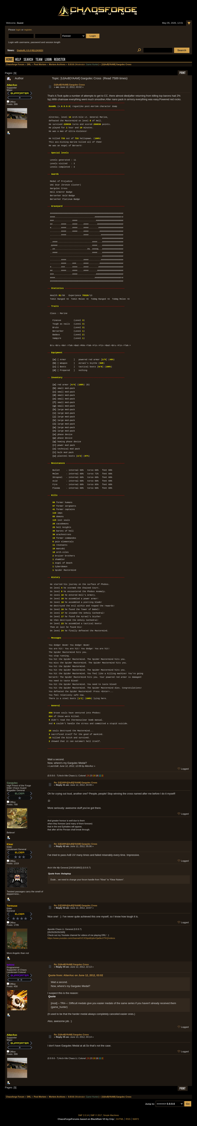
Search (28, 59)
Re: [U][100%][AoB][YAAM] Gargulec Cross (75, 782)
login (18, 29)
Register (59, 59)
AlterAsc (12, 84)
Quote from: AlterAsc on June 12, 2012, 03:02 (75, 975)
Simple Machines (111, 1115)
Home (9, 59)
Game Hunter (92, 64)
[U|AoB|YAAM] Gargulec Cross (69, 84)
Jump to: (150, 1104)
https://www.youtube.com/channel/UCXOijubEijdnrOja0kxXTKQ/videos (81, 938)
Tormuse (12, 905)
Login (48, 59)
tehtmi (10, 964)
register (28, 29)
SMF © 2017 (96, 1115)
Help (18, 59)
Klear (10, 844)
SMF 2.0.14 (83, 1115)
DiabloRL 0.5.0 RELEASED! (30, 50)
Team (38, 59)
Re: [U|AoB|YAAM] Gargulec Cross (71, 964)
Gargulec (12, 782)
